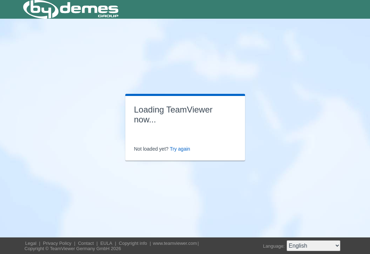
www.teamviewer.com (175, 243)
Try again (180, 149)
